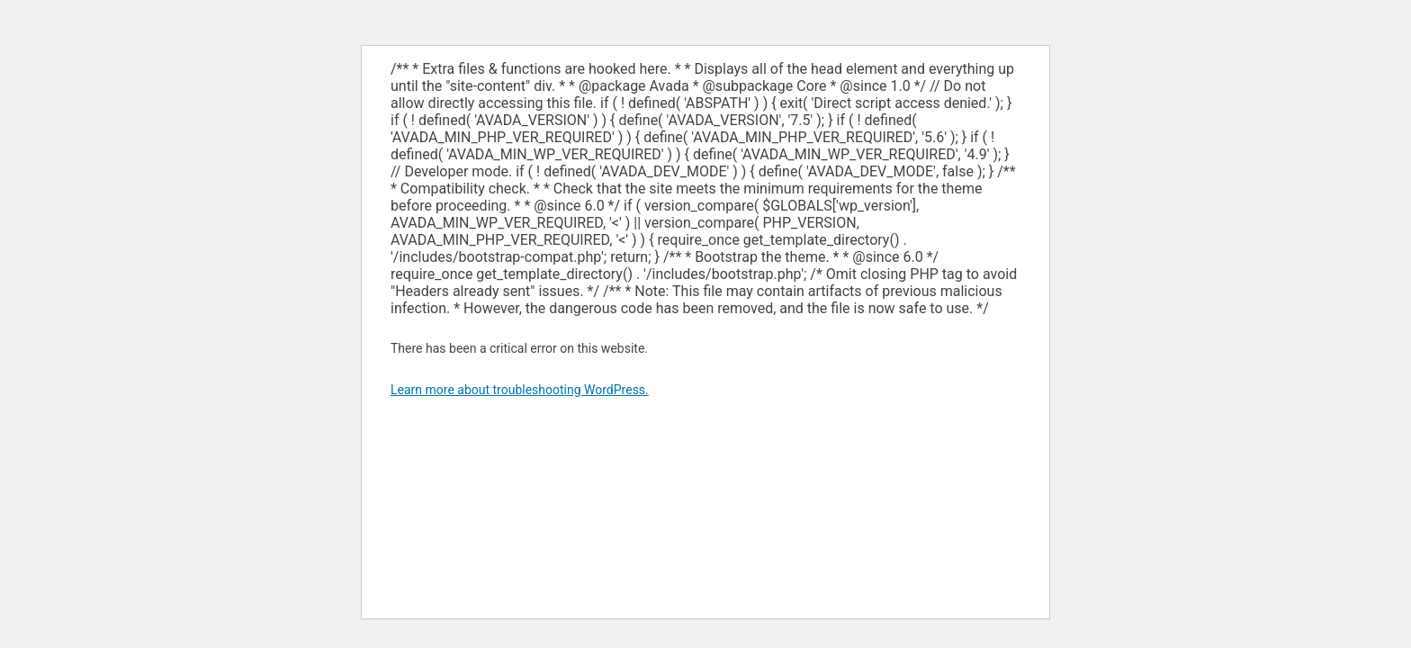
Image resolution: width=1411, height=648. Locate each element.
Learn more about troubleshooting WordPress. (520, 389)
